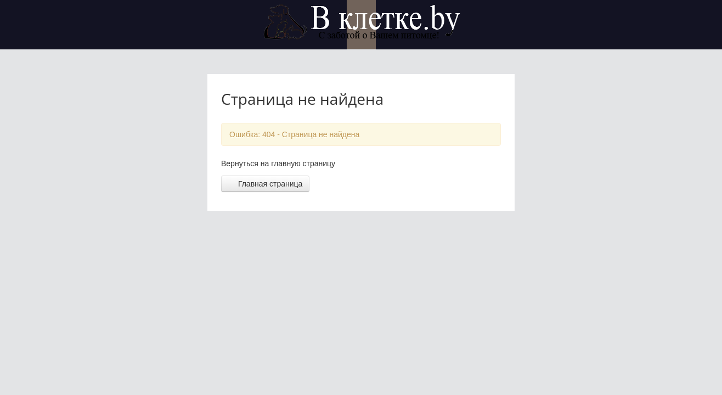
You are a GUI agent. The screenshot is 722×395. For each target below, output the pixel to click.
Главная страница (265, 183)
